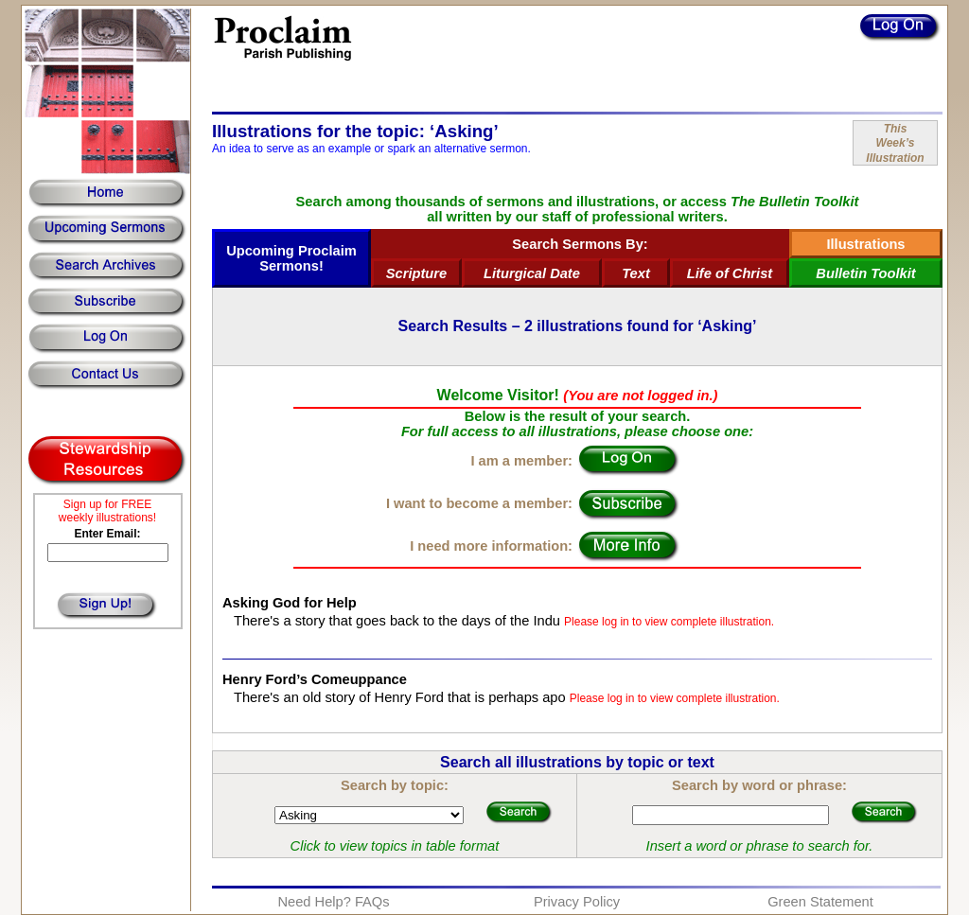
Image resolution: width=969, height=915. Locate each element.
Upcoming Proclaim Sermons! (291, 258)
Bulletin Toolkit (865, 273)
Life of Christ (729, 273)
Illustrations (865, 244)
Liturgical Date (532, 273)
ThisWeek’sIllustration (895, 143)
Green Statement (820, 901)
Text (636, 273)
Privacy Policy (577, 901)
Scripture (416, 273)
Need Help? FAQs (333, 901)
